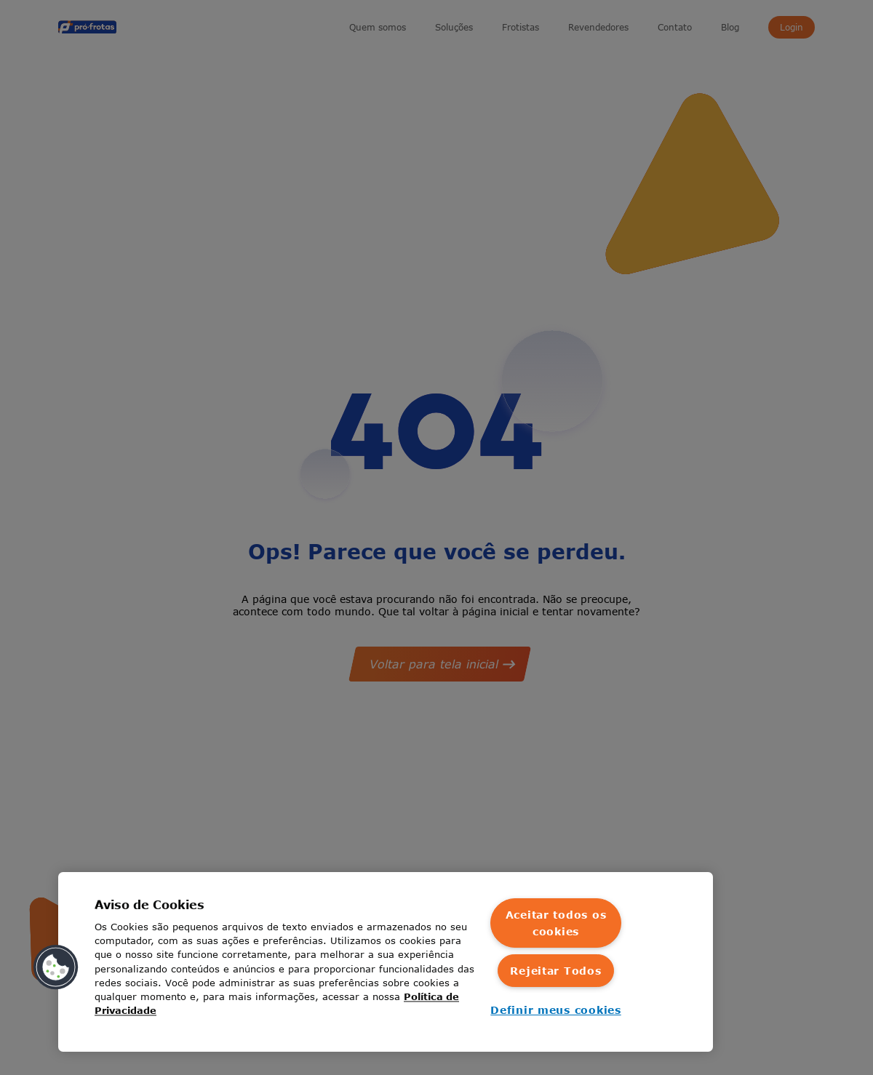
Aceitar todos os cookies (556, 923)
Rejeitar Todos (555, 970)
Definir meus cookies (555, 1010)
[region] (385, 962)
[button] (56, 967)
